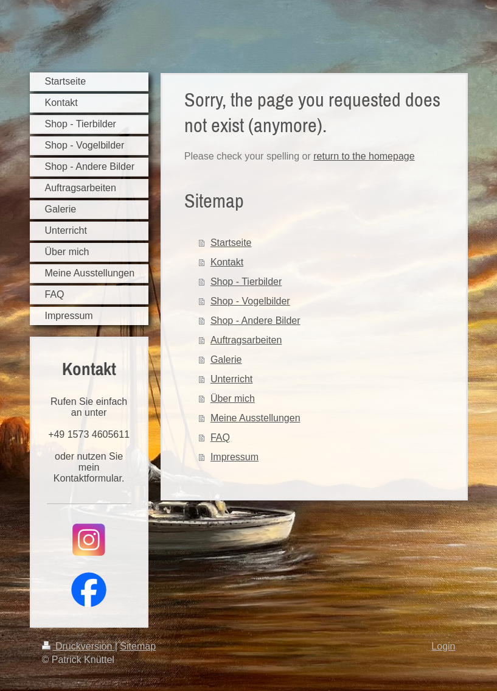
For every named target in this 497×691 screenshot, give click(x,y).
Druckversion (78, 646)
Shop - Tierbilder (246, 281)
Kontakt (226, 262)
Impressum (234, 457)
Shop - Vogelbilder (250, 301)
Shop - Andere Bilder (255, 320)
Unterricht (231, 379)
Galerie (226, 359)
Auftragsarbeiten (246, 340)
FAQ (220, 437)
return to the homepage (363, 156)
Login (443, 646)
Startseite (231, 242)
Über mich (232, 398)
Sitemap (138, 646)
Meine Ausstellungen (255, 418)
